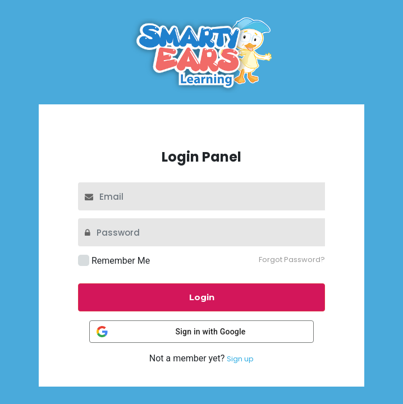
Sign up (240, 359)
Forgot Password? (292, 259)
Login (201, 297)
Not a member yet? (201, 358)
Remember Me (120, 260)
